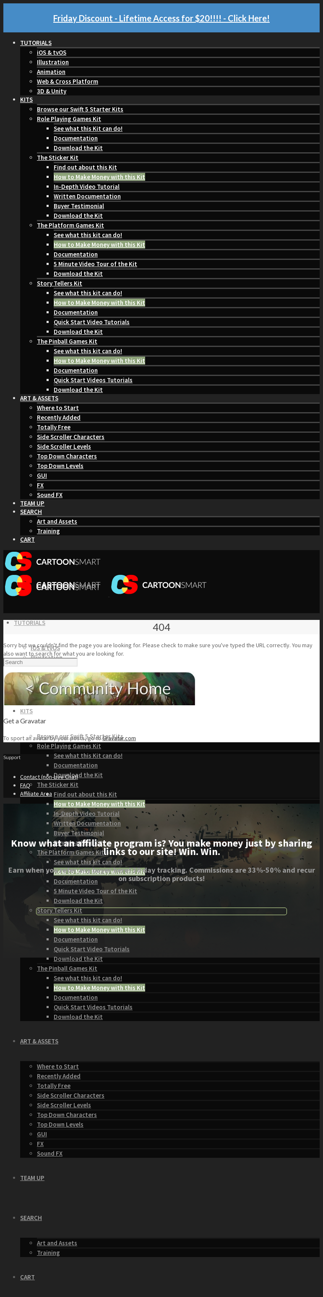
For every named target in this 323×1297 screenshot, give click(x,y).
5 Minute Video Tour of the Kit (95, 264)
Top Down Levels (60, 466)
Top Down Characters (67, 456)
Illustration (53, 62)
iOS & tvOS (51, 52)
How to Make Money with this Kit (99, 177)
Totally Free (53, 427)
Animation (51, 72)
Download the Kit (78, 148)
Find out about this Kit (85, 167)
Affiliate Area (36, 793)
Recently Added (59, 417)
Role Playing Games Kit (69, 119)
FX (40, 485)
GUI (42, 475)
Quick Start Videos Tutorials (93, 380)
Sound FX (50, 495)
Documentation (76, 138)
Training (48, 531)
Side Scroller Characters (70, 437)
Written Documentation (87, 196)
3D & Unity (51, 91)
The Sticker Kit (57, 157)
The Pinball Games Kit (67, 341)
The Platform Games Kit (70, 225)
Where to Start (58, 408)
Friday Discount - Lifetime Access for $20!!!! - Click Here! (161, 18)
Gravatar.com (119, 738)
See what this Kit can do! (88, 128)
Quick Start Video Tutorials (92, 322)
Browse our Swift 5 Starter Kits (80, 109)
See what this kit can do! (88, 235)
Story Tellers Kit (59, 283)
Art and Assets (57, 521)
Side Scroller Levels (64, 446)
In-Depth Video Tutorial (87, 187)
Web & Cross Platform (67, 81)
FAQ (25, 785)
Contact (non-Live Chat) (49, 777)
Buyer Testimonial (79, 206)
